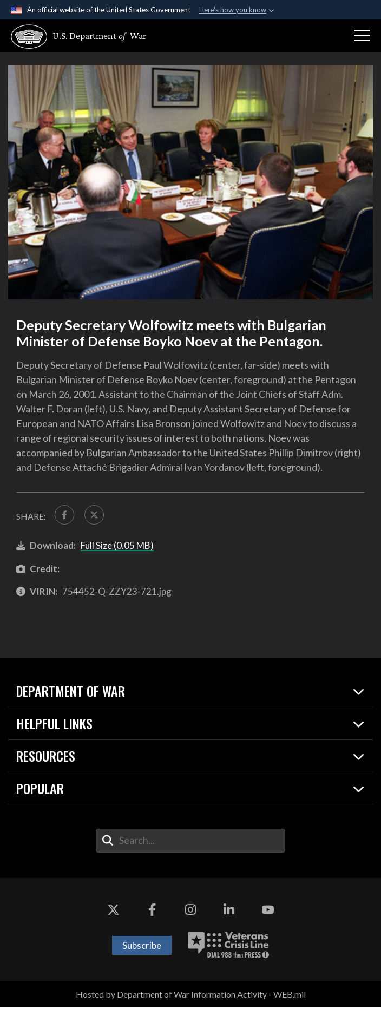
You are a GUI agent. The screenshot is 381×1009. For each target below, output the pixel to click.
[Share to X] (97, 516)
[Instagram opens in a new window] (190, 912)
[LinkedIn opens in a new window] (228, 912)
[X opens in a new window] (113, 912)
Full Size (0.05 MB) (117, 547)
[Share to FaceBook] (65, 516)
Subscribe (141, 947)
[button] (362, 36)
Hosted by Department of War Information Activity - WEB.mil (191, 996)
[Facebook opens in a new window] (152, 912)
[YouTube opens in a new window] (267, 912)
